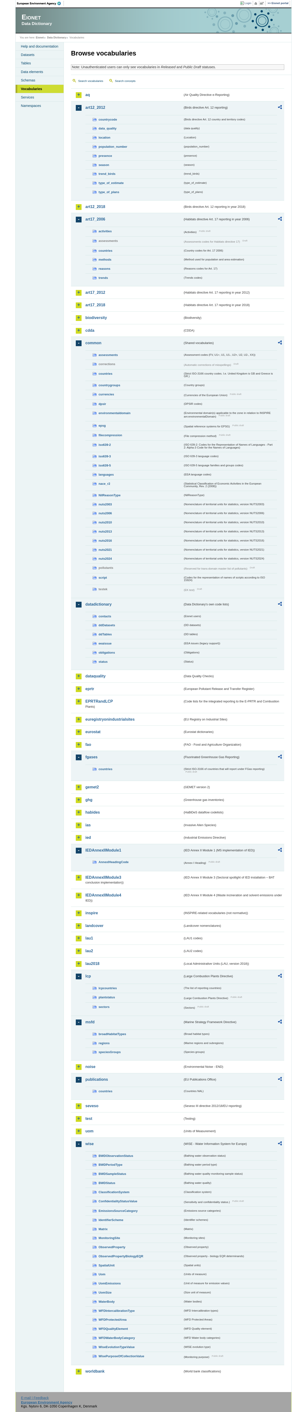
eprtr (89, 689)
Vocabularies (31, 89)
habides (92, 812)
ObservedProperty (112, 1247)
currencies (106, 394)
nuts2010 (105, 522)
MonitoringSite (109, 1238)
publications (96, 1079)
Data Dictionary (56, 37)
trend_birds (107, 174)
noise (90, 1067)
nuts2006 (105, 513)
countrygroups (109, 385)
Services (27, 97)
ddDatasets (107, 625)
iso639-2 (105, 445)
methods (105, 259)
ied (88, 837)
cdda (89, 330)
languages (106, 474)
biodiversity (96, 318)
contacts (105, 616)
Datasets (28, 55)
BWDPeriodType (110, 1164)
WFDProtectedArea (113, 1319)
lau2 (89, 951)
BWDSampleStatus (112, 1174)
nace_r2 (104, 483)
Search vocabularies (90, 81)
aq (87, 95)
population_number (113, 146)
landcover (94, 926)
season (104, 165)
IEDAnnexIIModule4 (103, 895)
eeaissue (105, 643)
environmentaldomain (114, 413)
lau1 (89, 938)
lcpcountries (108, 988)
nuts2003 (105, 504)
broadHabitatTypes (112, 1034)
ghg (88, 800)
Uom (102, 1274)
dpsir (102, 404)
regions (104, 1043)
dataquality (95, 676)
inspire (91, 913)
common (93, 343)
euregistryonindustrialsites (110, 719)
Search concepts (125, 81)
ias (88, 825)
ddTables (105, 634)
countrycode (108, 119)
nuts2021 (105, 550)
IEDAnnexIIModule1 (103, 850)
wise (89, 1144)
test (88, 1119)
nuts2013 (105, 531)
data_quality (108, 128)
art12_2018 (95, 207)
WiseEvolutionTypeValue (117, 1347)
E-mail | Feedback (35, 1398)
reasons (104, 268)
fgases (91, 757)
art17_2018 (95, 305)
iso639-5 (105, 465)
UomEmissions (110, 1283)
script (103, 577)
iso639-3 (105, 456)
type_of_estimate (111, 183)
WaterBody (107, 1301)
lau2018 (92, 964)
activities (105, 231)
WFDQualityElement (113, 1329)
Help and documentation (39, 46)
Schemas (28, 80)
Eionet (40, 37)
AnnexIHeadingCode (114, 862)
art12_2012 (95, 107)
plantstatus (107, 997)
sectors (104, 1007)
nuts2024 (105, 558)
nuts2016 (105, 540)
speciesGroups (110, 1052)
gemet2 (92, 787)
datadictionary (98, 604)
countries (105, 250)
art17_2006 (95, 219)
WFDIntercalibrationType (117, 1311)
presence (105, 156)
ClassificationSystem (114, 1192)
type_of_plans (109, 192)
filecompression (110, 435)
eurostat (92, 732)
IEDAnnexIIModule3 (103, 877)
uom (89, 1131)
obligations (107, 652)
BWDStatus (107, 1183)
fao (88, 745)
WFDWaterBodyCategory (117, 1338)
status (103, 661)
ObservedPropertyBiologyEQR (121, 1256)
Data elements (32, 72)
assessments (108, 355)
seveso (91, 1106)
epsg (102, 425)
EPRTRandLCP (99, 701)
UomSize (105, 1292)
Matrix (103, 1229)
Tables (26, 63)
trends (103, 278)
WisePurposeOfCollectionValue (121, 1356)
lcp (88, 976)
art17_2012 (95, 292)
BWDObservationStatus (116, 1156)
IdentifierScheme (111, 1220)
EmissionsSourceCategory (118, 1211)
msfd (89, 1022)
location (104, 137)
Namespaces (31, 106)
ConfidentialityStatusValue (118, 1201)
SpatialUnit (107, 1265)
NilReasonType (110, 495)
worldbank (95, 1371)
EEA (40, 3)
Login (248, 3)
